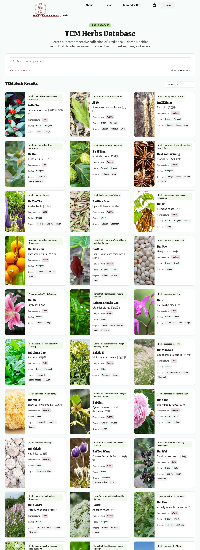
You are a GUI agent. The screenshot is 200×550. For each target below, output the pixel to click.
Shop (109, 5)
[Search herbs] (100, 61)
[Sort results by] (180, 84)
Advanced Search (19, 70)
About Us (90, 5)
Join (168, 5)
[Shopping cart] (154, 5)
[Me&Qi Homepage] (40, 9)
